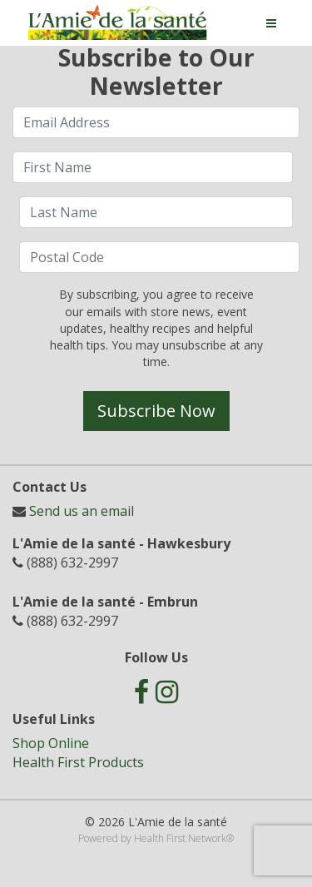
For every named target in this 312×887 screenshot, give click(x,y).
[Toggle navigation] (271, 23)
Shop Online (50, 743)
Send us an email (81, 511)
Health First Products (78, 762)
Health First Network (180, 838)
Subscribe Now (156, 410)
